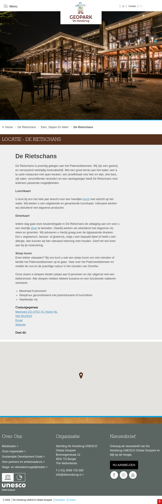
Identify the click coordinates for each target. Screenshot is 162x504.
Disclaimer (60, 500)
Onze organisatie (12, 451)
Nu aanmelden (124, 465)
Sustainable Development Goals (22, 456)
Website (20, 324)
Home (8, 127)
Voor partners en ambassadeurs (22, 462)
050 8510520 (23, 316)
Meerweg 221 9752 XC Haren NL (36, 312)
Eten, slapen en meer (55, 127)
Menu (10, 6)
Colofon (72, 500)
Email (18, 320)
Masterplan (9, 446)
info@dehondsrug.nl (68, 474)
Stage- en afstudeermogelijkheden (23, 467)
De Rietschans (27, 127)
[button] (81, 376)
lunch (86, 199)
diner (34, 228)
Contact (132, 6)
